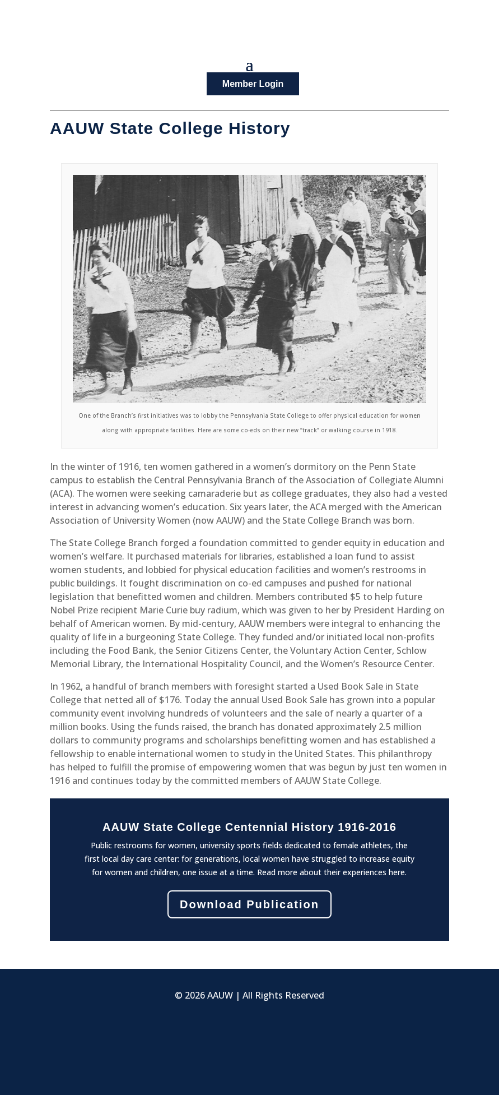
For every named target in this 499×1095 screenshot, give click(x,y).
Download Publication (249, 904)
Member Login (252, 84)
